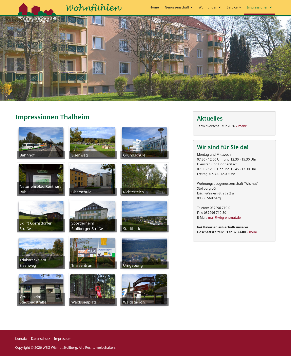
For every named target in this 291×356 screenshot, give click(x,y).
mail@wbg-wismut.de (224, 217)
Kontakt (21, 338)
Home (154, 7)
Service (232, 7)
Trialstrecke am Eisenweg (33, 262)
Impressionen (257, 7)
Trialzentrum (82, 265)
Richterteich (133, 191)
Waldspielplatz (84, 302)
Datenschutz (40, 338)
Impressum (62, 338)
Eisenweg (79, 155)
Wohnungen (208, 7)
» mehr (241, 126)
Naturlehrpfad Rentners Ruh (40, 189)
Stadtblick (131, 228)
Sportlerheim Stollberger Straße (87, 226)
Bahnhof (27, 155)
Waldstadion (134, 302)
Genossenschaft (177, 7)
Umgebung (133, 265)
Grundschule (134, 155)
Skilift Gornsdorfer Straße (36, 226)
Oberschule (81, 191)
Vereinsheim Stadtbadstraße (33, 299)
